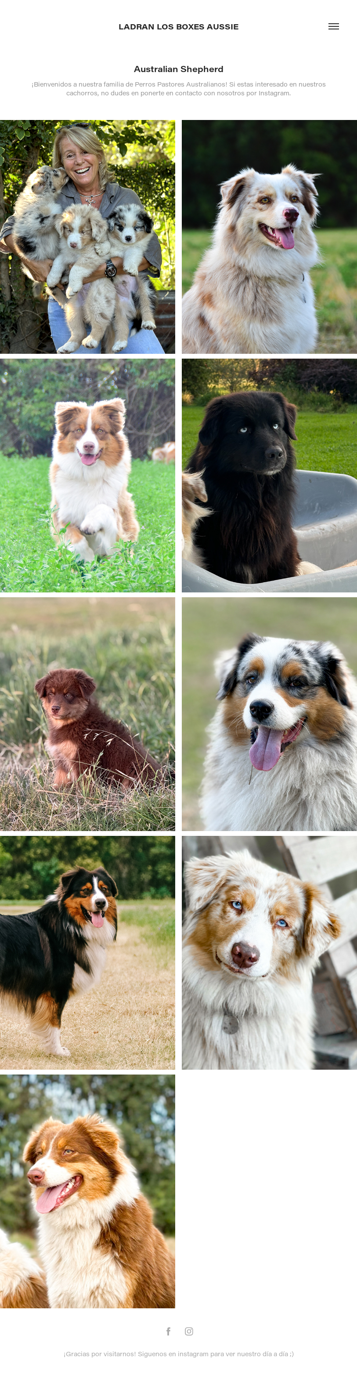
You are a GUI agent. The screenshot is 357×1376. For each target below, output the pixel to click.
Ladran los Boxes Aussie (178, 26)
